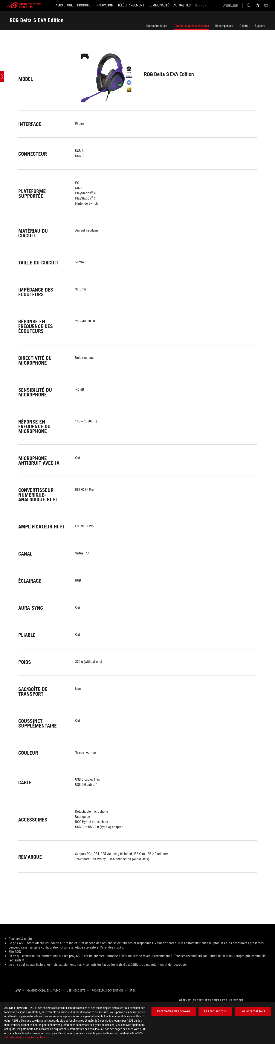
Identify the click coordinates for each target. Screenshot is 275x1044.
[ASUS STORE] (64, 5)
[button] (84, 5)
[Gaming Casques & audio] (43, 990)
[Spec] (132, 991)
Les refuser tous (215, 1011)
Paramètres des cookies (173, 1011)
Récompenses (224, 26)
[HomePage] (17, 991)
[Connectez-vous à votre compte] (257, 5)
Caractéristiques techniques (191, 26)
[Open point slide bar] (2, 76)
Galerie (244, 26)
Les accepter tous (252, 1011)
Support (260, 26)
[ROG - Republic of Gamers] (23, 5)
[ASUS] (230, 5)
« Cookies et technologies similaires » (26, 1037)
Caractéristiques (156, 26)
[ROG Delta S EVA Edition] (107, 990)
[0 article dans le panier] (266, 5)
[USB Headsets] (76, 990)
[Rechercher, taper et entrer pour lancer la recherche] (248, 5)
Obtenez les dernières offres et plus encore (211, 1000)
